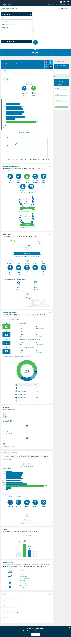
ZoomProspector (9, 9)
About (48, 4)
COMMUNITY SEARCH (63, 8)
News (52, 4)
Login (67, 4)
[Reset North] (69, 48)
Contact (56, 4)
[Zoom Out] (69, 46)
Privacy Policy (61, 4)
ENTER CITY (61, 90)
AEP (57, 71)
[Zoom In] (69, 44)
